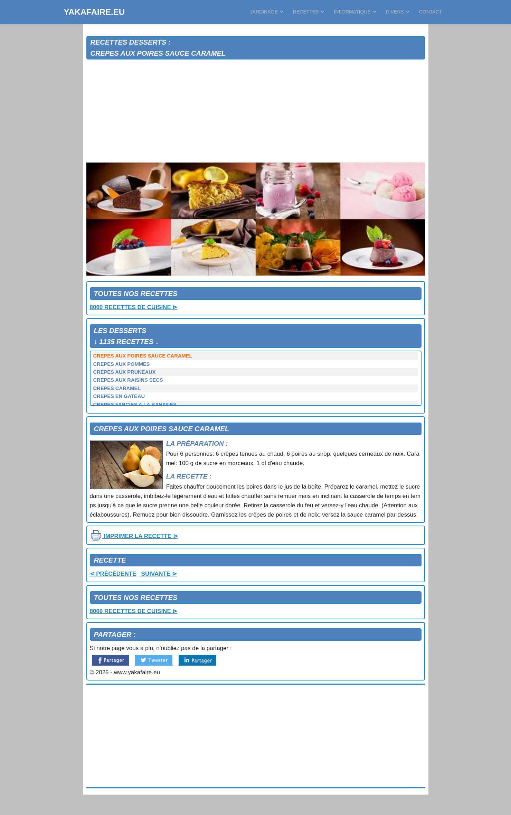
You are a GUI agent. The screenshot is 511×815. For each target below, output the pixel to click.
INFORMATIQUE (354, 12)
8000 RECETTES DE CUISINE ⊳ (134, 307)
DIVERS (397, 12)
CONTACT (430, 12)
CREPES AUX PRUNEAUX (124, 372)
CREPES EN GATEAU (119, 396)
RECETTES (308, 12)
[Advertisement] (255, 111)
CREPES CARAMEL (117, 388)
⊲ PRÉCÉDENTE (113, 574)
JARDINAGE (266, 12)
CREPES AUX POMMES (121, 364)
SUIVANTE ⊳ (158, 574)
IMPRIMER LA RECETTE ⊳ (134, 536)
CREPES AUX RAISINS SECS (128, 380)
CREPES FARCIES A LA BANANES (135, 404)
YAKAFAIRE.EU (94, 12)
